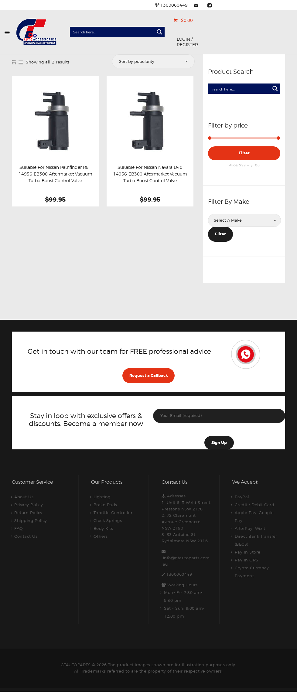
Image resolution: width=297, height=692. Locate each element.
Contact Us (25, 536)
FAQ (18, 528)
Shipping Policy (30, 520)
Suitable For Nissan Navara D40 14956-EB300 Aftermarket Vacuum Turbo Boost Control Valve (150, 174)
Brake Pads (105, 504)
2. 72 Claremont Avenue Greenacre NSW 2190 (181, 521)
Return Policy (28, 512)
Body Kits (103, 528)
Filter (244, 152)
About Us (23, 496)
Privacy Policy (28, 504)
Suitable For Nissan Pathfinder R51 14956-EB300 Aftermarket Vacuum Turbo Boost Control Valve (55, 174)
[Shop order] (152, 61)
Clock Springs (108, 520)
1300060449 (179, 574)
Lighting (102, 496)
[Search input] (112, 31)
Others (101, 536)
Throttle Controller (113, 512)
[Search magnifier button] (159, 32)
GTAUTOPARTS (76, 664)
